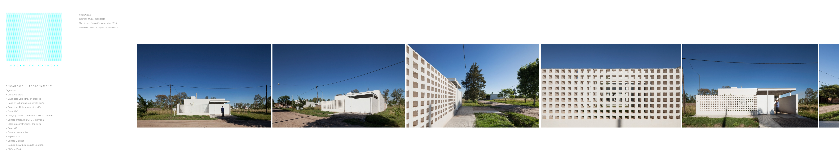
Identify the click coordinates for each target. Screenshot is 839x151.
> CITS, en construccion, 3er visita (23, 124)
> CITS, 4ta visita (14, 94)
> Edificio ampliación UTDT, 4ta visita (25, 119)
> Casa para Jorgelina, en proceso (23, 99)
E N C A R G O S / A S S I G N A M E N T (29, 86)
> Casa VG (11, 128)
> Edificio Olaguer (15, 140)
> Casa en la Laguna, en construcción (25, 103)
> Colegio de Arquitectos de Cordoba (24, 145)
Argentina (11, 90)
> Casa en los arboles (17, 132)
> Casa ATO (12, 111)
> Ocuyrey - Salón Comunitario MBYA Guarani (29, 115)
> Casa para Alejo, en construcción (23, 107)
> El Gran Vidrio (14, 149)
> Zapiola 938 (13, 136)
